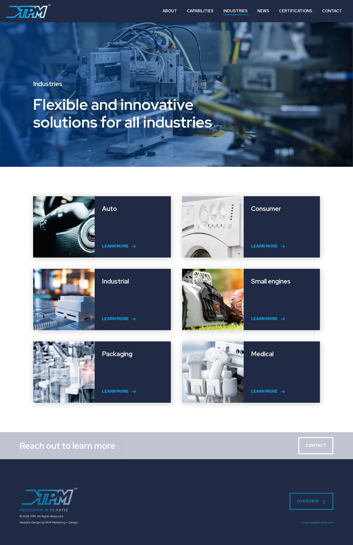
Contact (332, 10)
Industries (235, 10)
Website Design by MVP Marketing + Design (49, 522)
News (263, 10)
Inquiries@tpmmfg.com (317, 522)
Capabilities (200, 10)
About (170, 10)
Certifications (295, 10)
